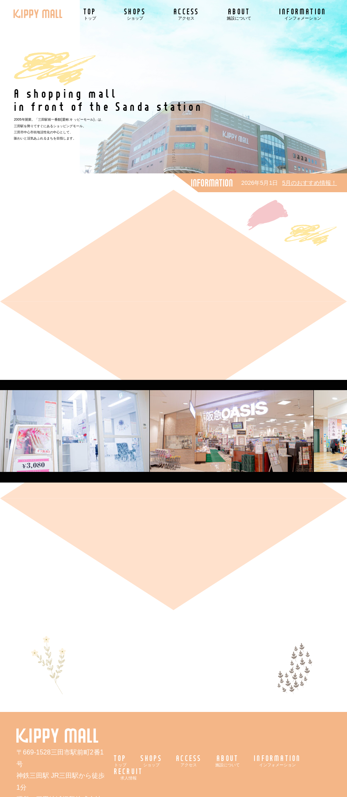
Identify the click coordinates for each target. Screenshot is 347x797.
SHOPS (135, 13)
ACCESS (186, 13)
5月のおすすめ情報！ (309, 183)
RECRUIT (128, 773)
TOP (90, 13)
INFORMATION (302, 13)
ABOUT (239, 13)
